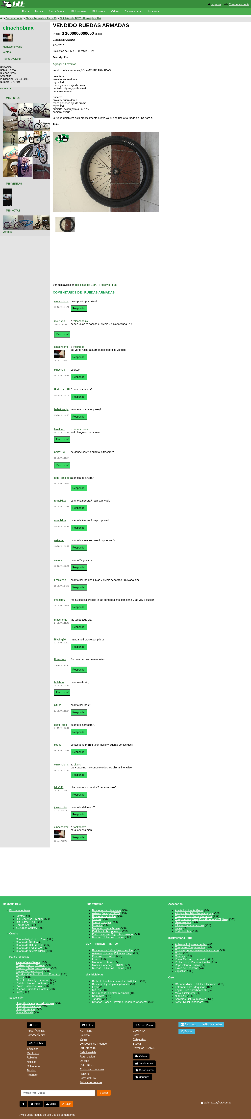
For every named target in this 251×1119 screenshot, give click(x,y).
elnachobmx (61, 301)
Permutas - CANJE (144, 1048)
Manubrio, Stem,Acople (106, 928)
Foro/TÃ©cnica (36, 1030)
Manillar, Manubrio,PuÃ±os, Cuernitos (38, 974)
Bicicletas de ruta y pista (106, 910)
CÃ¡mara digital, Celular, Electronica (196, 984)
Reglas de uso (42, 1114)
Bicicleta (36, 1043)
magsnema (60, 619)
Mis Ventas (14, 183)
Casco (178, 953)
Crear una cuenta (239, 4)
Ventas (7, 52)
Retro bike (98, 996)
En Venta (5, 88)
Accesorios (175, 904)
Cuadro (13, 933)
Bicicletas (99, 11)
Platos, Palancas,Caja (29, 986)
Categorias (139, 1039)
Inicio (35, 1103)
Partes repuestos (19, 956)
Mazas (20, 977)
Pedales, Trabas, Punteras (31, 983)
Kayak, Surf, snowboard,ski (191, 990)
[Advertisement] (220, 51)
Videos (115, 11)
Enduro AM (22, 925)
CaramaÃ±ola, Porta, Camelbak (193, 916)
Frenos (96, 959)
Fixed (95, 987)
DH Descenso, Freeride (30, 919)
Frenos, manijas (101, 922)
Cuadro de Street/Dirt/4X (30, 951)
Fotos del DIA (88, 1078)
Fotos (38, 11)
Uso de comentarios (63, 1114)
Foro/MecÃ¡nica (36, 1035)
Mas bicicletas (94, 974)
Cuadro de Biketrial (27, 942)
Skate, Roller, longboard (189, 1002)
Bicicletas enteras (19, 910)
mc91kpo (59, 321)
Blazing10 (60, 639)
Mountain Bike (12, 904)
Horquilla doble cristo (28, 1006)
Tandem (96, 999)
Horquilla (97, 925)
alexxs (58, 560)
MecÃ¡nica (33, 1053)
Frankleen (60, 580)
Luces (178, 928)
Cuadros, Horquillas (103, 956)
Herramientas (183, 922)
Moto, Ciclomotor (185, 993)
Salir (66, 1103)
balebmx (59, 682)
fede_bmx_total (63, 477)
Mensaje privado (12, 46)
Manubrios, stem (102, 962)
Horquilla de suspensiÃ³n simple (35, 1003)
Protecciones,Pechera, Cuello (192, 962)
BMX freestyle (88, 1052)
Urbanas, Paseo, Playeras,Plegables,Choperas (119, 1002)
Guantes (180, 956)
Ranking (85, 1073)
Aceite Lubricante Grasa (189, 910)
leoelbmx (59, 429)
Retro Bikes (87, 1065)
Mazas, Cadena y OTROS (107, 965)
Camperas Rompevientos (190, 947)
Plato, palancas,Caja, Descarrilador (113, 934)
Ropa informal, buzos (187, 965)
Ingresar (216, 4)
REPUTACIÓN (11, 58)
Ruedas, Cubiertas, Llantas (32, 989)
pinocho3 (59, 369)
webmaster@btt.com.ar (216, 1102)
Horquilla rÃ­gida (25, 1009)
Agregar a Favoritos (64, 64)
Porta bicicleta (183, 931)
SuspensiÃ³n (16, 997)
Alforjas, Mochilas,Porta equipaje (194, 913)
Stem (19, 992)
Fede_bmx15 (62, 389)
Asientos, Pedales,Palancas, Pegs (112, 953)
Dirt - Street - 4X (25, 922)
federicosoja (61, 409)
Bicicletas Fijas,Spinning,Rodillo (110, 984)
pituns (57, 705)
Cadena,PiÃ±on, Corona (30, 965)
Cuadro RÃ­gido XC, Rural (31, 939)
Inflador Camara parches (189, 925)
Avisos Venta (56, 11)
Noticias (31, 1061)
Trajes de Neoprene (186, 968)
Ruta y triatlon (94, 904)
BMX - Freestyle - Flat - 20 (41, 18)
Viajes (83, 1039)
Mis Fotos (13, 98)
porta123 (59, 452)
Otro (171, 977)
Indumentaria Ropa (180, 937)
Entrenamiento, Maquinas (190, 987)
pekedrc (59, 540)
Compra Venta (13, 18)
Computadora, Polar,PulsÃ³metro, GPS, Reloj (201, 919)
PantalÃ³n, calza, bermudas (191, 959)
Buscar (137, 1043)
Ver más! (8, 231)
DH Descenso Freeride (93, 1043)
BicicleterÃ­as (79, 11)
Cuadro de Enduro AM (29, 948)
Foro (24, 11)
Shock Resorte (24, 1012)
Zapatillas (180, 971)
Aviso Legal (26, 1114)
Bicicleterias (144, 1063)
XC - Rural (86, 1030)
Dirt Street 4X (88, 1048)
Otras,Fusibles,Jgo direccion (32, 980)
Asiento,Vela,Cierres (28, 962)
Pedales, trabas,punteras (107, 931)
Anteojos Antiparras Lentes (191, 944)
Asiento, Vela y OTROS (106, 913)
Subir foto (188, 1024)
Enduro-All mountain (92, 1069)
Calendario (33, 1066)
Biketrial (20, 916)
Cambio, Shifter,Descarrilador (33, 968)
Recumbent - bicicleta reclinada (110, 993)
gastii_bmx (60, 724)
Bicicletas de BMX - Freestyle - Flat (80, 18)
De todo (84, 1060)
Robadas (32, 1057)
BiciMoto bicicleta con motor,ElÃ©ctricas (115, 981)
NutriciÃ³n (181, 996)
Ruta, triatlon (87, 1056)
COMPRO (139, 1030)
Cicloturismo (132, 11)
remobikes (60, 500)
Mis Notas (13, 210)
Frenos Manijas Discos (29, 971)
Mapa (51, 1103)
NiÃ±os (96, 990)
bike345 (58, 787)
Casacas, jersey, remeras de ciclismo (197, 950)
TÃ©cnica (32, 1049)
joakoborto (60, 807)
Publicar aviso (212, 1024)
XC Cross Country (26, 928)
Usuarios (152, 11)
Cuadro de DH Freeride (29, 945)
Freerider (32, 1074)
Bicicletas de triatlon (104, 916)
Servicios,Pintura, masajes (190, 999)
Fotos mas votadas (91, 1082)
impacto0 (59, 599)
